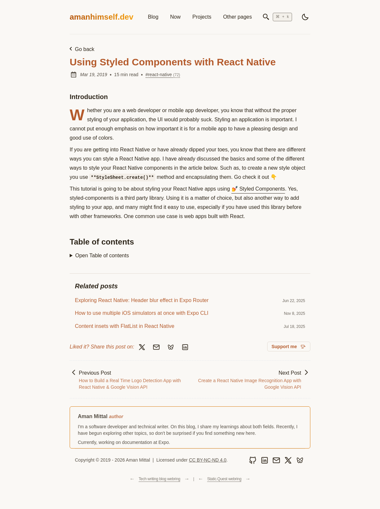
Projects (201, 17)
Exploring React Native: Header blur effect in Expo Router (142, 300)
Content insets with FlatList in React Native (124, 326)
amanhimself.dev (101, 16)
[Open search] (277, 17)
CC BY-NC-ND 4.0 (208, 460)
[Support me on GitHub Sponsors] (288, 346)
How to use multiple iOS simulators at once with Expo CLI (141, 313)
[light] (305, 17)
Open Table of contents (102, 255)
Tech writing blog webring (159, 479)
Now (175, 17)
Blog (153, 17)
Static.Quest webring (224, 479)
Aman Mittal (93, 416)
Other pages (237, 17)
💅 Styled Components (258, 189)
